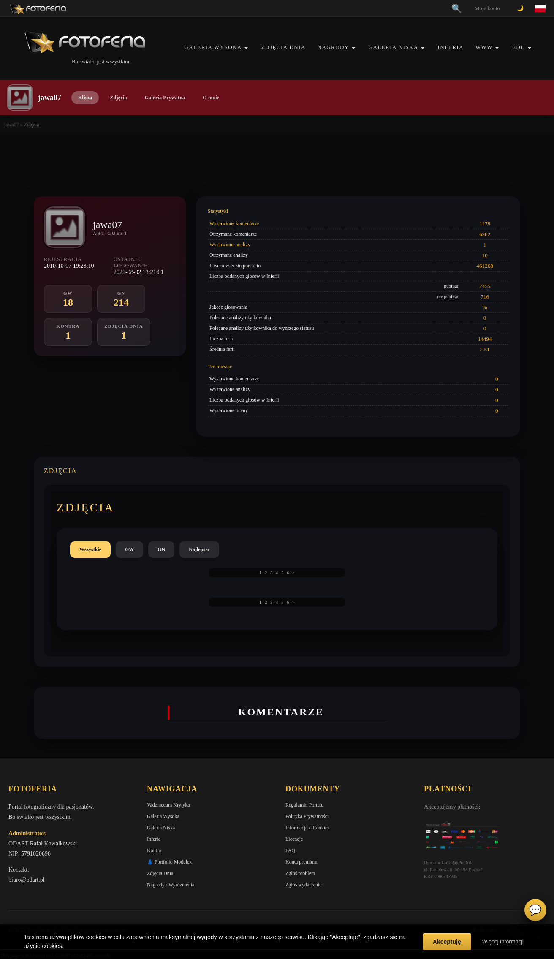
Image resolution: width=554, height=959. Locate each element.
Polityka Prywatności (307, 816)
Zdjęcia (118, 98)
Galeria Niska (393, 47)
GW (129, 549)
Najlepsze (199, 549)
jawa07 (11, 125)
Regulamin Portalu (304, 805)
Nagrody (333, 47)
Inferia (451, 47)
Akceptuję (447, 941)
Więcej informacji (503, 941)
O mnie (211, 98)
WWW (484, 47)
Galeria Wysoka (213, 47)
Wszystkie (90, 549)
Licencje (294, 839)
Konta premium (301, 862)
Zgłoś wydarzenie (303, 885)
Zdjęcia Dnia (283, 47)
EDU (518, 47)
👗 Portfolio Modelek (169, 862)
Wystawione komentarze (234, 223)
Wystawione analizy (229, 244)
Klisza (85, 98)
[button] (246, 48)
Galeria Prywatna (165, 98)
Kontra (154, 850)
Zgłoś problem (300, 873)
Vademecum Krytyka (168, 805)
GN (161, 549)
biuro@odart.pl (26, 880)
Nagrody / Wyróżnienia (170, 885)
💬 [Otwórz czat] (535, 910)
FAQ (290, 850)
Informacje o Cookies (307, 828)
